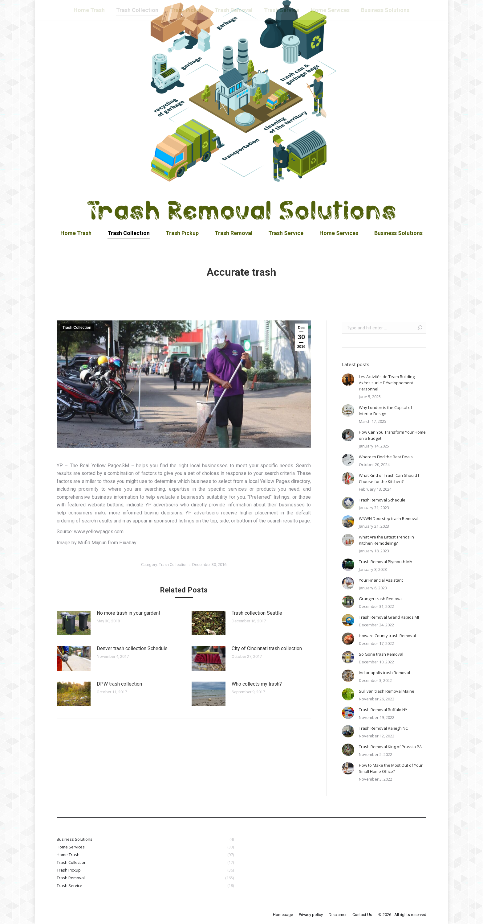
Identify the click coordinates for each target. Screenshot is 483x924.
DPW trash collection (119, 684)
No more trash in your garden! (128, 613)
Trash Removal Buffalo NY (383, 709)
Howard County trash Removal (387, 635)
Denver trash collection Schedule (132, 648)
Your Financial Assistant (381, 580)
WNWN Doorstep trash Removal (388, 518)
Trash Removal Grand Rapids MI (389, 617)
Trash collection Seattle (257, 613)
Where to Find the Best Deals (386, 457)
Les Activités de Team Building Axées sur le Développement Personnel (387, 383)
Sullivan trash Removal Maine (386, 691)
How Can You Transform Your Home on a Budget (392, 435)
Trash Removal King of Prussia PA (390, 746)
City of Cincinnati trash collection (267, 648)
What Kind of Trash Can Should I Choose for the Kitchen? (389, 478)
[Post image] (74, 623)
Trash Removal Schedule (382, 500)
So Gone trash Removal (381, 654)
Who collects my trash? (257, 684)
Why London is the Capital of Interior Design (385, 410)
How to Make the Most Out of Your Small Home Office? (391, 768)
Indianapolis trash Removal (384, 672)
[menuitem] (76, 233)
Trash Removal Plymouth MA (385, 561)
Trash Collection (77, 327)
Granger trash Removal (381, 598)
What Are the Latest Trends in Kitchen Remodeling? (386, 540)
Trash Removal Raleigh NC (383, 728)
